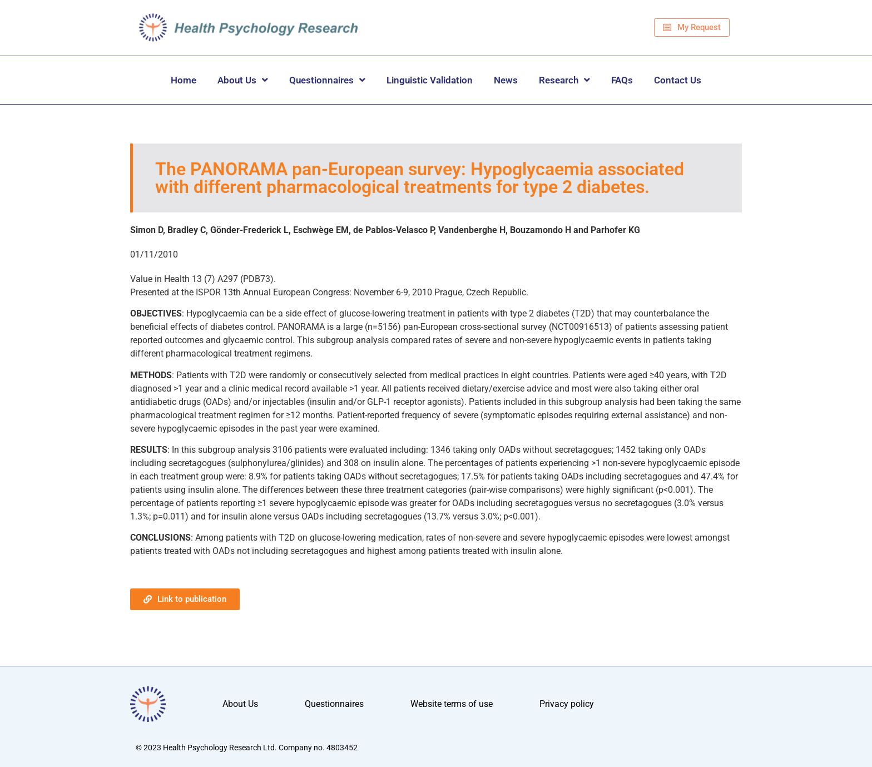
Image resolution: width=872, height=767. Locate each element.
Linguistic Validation (430, 80)
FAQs (622, 80)
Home (183, 80)
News (506, 80)
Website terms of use (451, 704)
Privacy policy (566, 704)
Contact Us (677, 80)
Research (564, 80)
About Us (242, 80)
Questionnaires (327, 80)
